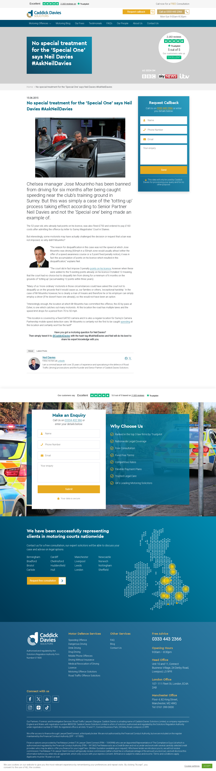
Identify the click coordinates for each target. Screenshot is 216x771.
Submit (68, 489)
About (30, 351)
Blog (112, 644)
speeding (125, 321)
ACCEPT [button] (207, 766)
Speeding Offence (77, 640)
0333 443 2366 (165, 108)
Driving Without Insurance (81, 659)
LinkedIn (61, 361)
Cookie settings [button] (192, 766)
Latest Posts (42, 351)
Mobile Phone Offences (80, 655)
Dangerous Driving (77, 644)
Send (163, 170)
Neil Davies (48, 357)
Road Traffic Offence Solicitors (84, 675)
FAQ (112, 640)
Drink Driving (74, 648)
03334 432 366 (73, 420)
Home (30, 87)
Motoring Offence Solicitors (82, 671)
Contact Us (116, 648)
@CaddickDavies (61, 335)
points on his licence (100, 268)
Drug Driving (74, 651)
